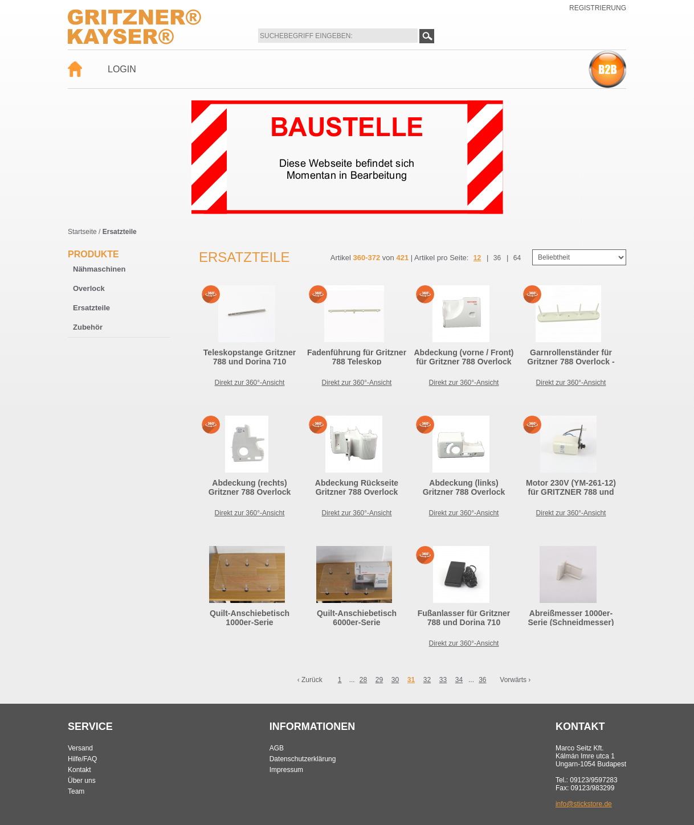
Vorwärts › (515, 680)
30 (395, 680)
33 (443, 680)
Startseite (82, 232)
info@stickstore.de (584, 804)
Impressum (286, 770)
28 (363, 680)
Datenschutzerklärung (303, 759)
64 (517, 258)
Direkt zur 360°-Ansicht (250, 383)
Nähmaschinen (99, 269)
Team (76, 791)
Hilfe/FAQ (82, 759)
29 (379, 680)
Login (122, 69)
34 (459, 680)
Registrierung (597, 8)
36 (497, 258)
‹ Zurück (309, 680)
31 (411, 680)
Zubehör (88, 327)
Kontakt (79, 770)
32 (427, 680)
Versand (80, 748)
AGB (277, 748)
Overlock (89, 288)
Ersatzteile (91, 307)
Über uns (82, 781)
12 (477, 258)
